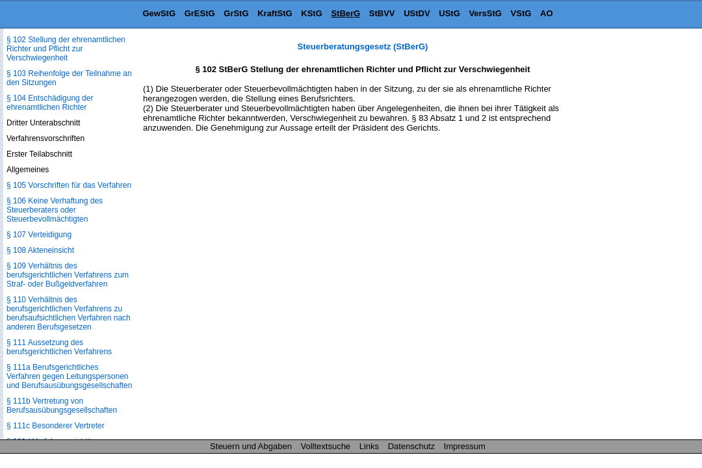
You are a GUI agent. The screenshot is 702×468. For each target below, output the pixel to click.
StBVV (382, 13)
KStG (311, 13)
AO (546, 13)
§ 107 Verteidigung (39, 234)
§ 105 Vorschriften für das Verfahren (68, 185)
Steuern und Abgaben (251, 446)
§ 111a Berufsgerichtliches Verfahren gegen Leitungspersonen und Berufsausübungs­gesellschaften (69, 376)
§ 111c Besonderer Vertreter (55, 425)
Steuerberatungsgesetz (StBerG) (363, 46)
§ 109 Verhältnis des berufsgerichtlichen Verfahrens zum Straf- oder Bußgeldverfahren (67, 275)
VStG (521, 13)
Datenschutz (411, 446)
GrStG (236, 13)
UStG (449, 13)
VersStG (485, 13)
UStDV (417, 13)
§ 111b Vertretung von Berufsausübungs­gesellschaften (61, 405)
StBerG (345, 13)
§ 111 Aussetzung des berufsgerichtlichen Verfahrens (59, 347)
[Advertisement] (637, 237)
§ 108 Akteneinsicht (40, 250)
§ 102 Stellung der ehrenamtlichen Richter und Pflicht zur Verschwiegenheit (65, 48)
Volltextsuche (326, 446)
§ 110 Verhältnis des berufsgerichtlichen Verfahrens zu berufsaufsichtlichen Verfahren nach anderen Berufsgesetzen (68, 313)
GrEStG (200, 13)
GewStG (159, 13)
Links (369, 446)
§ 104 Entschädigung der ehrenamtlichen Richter (49, 103)
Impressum (465, 446)
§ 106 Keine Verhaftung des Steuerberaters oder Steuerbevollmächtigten (54, 210)
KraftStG (274, 13)
